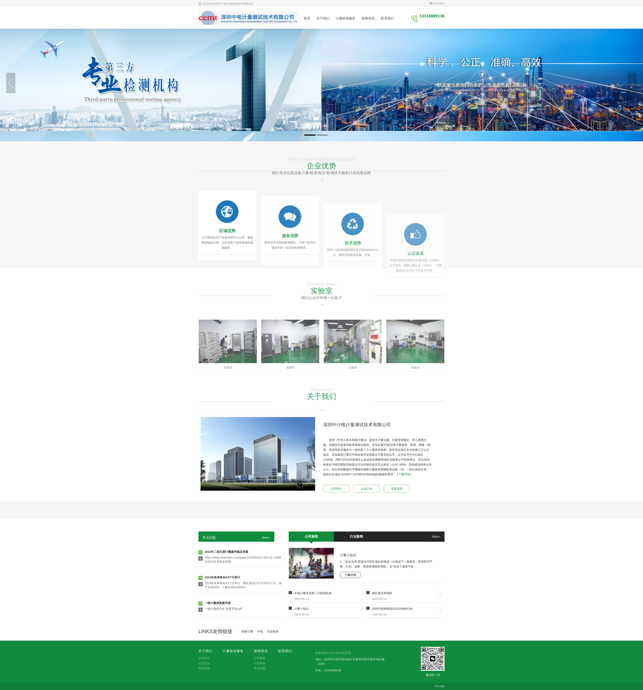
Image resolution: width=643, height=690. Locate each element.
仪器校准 (272, 631)
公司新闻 (311, 536)
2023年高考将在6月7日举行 (222, 578)
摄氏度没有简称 (382, 593)
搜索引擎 (247, 631)
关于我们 (322, 18)
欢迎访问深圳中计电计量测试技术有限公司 (225, 3)
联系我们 (387, 18)
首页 (307, 18)
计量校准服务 (345, 18)
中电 (260, 631)
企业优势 (321, 181)
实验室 (321, 306)
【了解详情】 (404, 474)
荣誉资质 (397, 488)
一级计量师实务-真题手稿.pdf (223, 609)
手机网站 (437, 3)
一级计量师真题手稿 (217, 603)
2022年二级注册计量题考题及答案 (226, 552)
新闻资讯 (368, 18)
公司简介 (336, 488)
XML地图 (439, 686)
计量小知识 (348, 555)
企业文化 (366, 488)
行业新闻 (356, 536)
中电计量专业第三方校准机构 (313, 593)
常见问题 (209, 537)
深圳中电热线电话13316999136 (392, 608)
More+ (266, 537)
